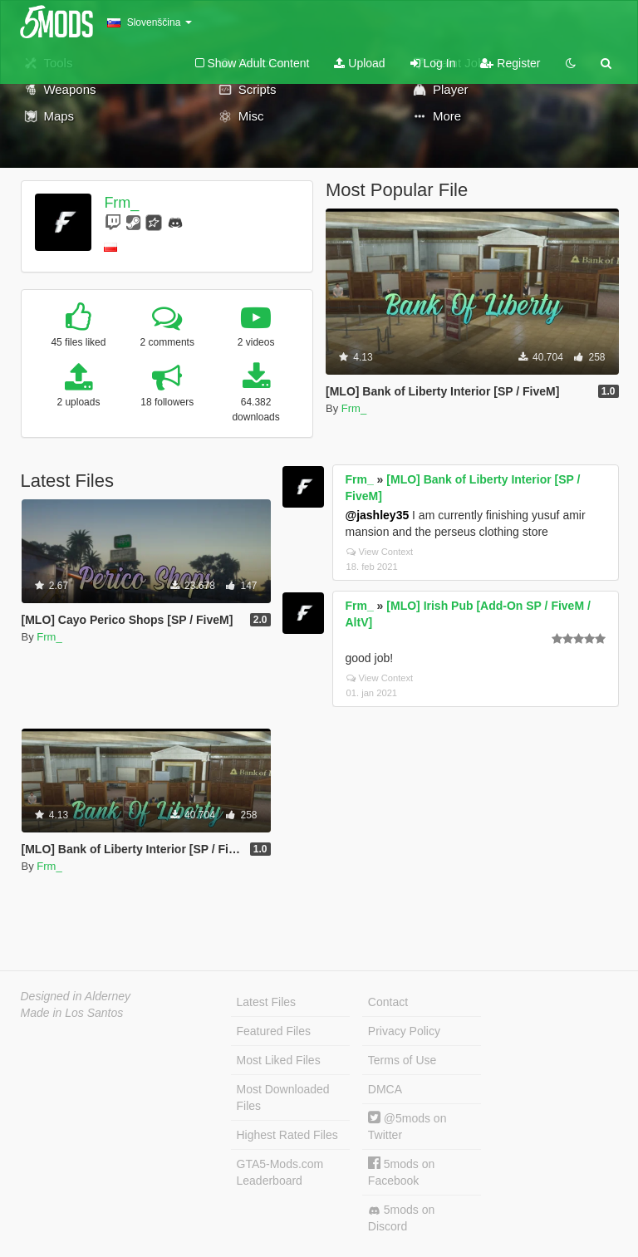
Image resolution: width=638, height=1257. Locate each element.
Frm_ (121, 202)
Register (510, 63)
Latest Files (267, 1002)
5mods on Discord (401, 1218)
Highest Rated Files (287, 1135)
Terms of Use (402, 1060)
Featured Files (274, 1031)
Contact (388, 1002)
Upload (359, 63)
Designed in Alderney (76, 996)
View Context (380, 552)
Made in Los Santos (72, 1012)
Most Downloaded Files (283, 1097)
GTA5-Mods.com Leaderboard (280, 1172)
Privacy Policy (404, 1031)
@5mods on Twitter (407, 1126)
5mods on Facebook (401, 1171)
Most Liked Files (279, 1060)
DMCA (385, 1089)
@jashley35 (378, 515)
